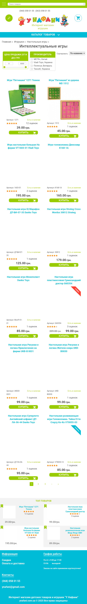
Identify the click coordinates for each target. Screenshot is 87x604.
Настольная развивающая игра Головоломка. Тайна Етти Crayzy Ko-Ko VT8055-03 (64, 419)
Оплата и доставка (13, 563)
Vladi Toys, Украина (43, 62)
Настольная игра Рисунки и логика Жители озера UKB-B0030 (64, 348)
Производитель (43, 54)
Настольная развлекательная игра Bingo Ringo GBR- (75, 530)
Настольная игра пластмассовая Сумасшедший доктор (75, 509)
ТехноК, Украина (42, 69)
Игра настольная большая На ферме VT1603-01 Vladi (31, 530)
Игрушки (19, 41)
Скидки (6, 560)
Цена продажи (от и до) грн (15, 56)
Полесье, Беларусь (43, 66)
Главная (6, 41)
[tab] (4, 4)
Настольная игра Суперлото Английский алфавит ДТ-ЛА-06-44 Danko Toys (23, 419)
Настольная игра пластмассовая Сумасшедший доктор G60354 (64, 280)
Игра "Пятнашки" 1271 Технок (23, 80)
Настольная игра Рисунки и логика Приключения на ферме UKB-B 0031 (23, 348)
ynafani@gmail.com (13, 586)
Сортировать (62, 54)
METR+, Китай (40, 59)
